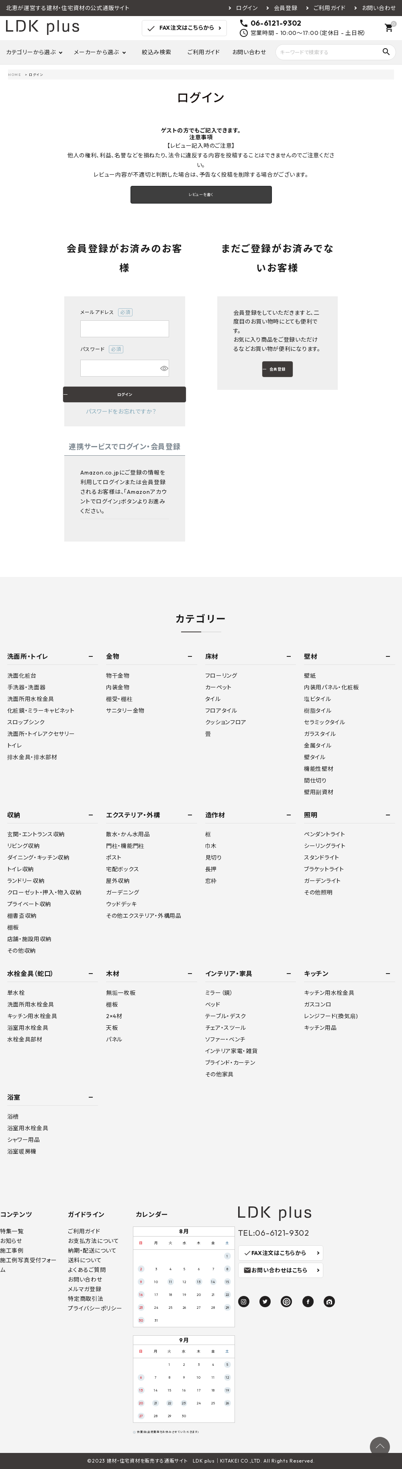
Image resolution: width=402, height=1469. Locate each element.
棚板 (13, 927)
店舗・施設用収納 (29, 939)
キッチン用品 (320, 1027)
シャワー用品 (23, 1139)
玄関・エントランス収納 (36, 834)
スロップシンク (26, 722)
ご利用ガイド (330, 8)
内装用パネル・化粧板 (331, 687)
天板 (112, 1027)
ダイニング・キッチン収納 (38, 857)
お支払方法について (93, 1241)
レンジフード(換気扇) (331, 1016)
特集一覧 (12, 1231)
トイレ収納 (20, 869)
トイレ (14, 745)
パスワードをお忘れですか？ (121, 411)
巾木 (211, 846)
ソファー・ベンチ (225, 1039)
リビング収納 (23, 846)
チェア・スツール (226, 1027)
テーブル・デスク (226, 1016)
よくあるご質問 (87, 1269)
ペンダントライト (324, 834)
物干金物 (118, 675)
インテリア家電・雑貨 (231, 1051)
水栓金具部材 (25, 1039)
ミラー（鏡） (219, 992)
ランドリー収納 (26, 880)
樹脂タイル (318, 710)
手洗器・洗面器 (26, 687)
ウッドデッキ (121, 904)
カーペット (218, 687)
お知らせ (11, 1241)
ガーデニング (122, 892)
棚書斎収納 (22, 915)
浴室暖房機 (22, 1151)
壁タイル (315, 757)
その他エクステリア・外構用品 (144, 915)
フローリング (221, 675)
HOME (14, 75)
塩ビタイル (317, 699)
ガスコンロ (318, 1004)
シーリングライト (325, 846)
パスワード (101, 349)
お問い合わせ (379, 8)
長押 (211, 869)
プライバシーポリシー (95, 1308)
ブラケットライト (324, 869)
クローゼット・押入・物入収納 (44, 892)
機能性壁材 (319, 768)
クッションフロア (226, 722)
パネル (114, 1039)
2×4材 (114, 1016)
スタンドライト (321, 857)
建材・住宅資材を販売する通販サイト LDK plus (161, 1461)
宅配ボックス (122, 869)
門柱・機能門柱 (125, 846)
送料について (85, 1260)
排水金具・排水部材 (32, 757)
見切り (213, 857)
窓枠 (211, 880)
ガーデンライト (322, 880)
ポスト (114, 857)
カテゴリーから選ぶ (30, 52)
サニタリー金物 (125, 710)
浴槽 (13, 1116)
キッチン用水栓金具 (32, 1016)
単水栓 (16, 992)
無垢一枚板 (121, 992)
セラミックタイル (324, 722)
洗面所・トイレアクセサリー (41, 734)
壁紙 (310, 675)
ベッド (212, 1004)
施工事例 (12, 1250)
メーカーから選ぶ (96, 52)
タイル (213, 699)
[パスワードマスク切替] (163, 368)
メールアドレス (106, 312)
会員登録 (286, 8)
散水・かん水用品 (128, 834)
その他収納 (21, 950)
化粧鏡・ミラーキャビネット (41, 710)
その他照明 (318, 892)
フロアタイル (221, 710)
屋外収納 (118, 880)
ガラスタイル (320, 734)
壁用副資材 (319, 792)
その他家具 (219, 1074)
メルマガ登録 (84, 1289)
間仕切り (315, 780)
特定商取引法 (85, 1298)
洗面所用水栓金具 (31, 699)
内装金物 (118, 687)
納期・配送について (92, 1250)
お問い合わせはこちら (275, 1270)
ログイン (247, 8)
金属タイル (318, 745)
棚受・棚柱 (119, 699)
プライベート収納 (29, 904)
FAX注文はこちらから (180, 28)
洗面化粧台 (22, 675)
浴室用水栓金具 (28, 1027)
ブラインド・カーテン (230, 1062)
